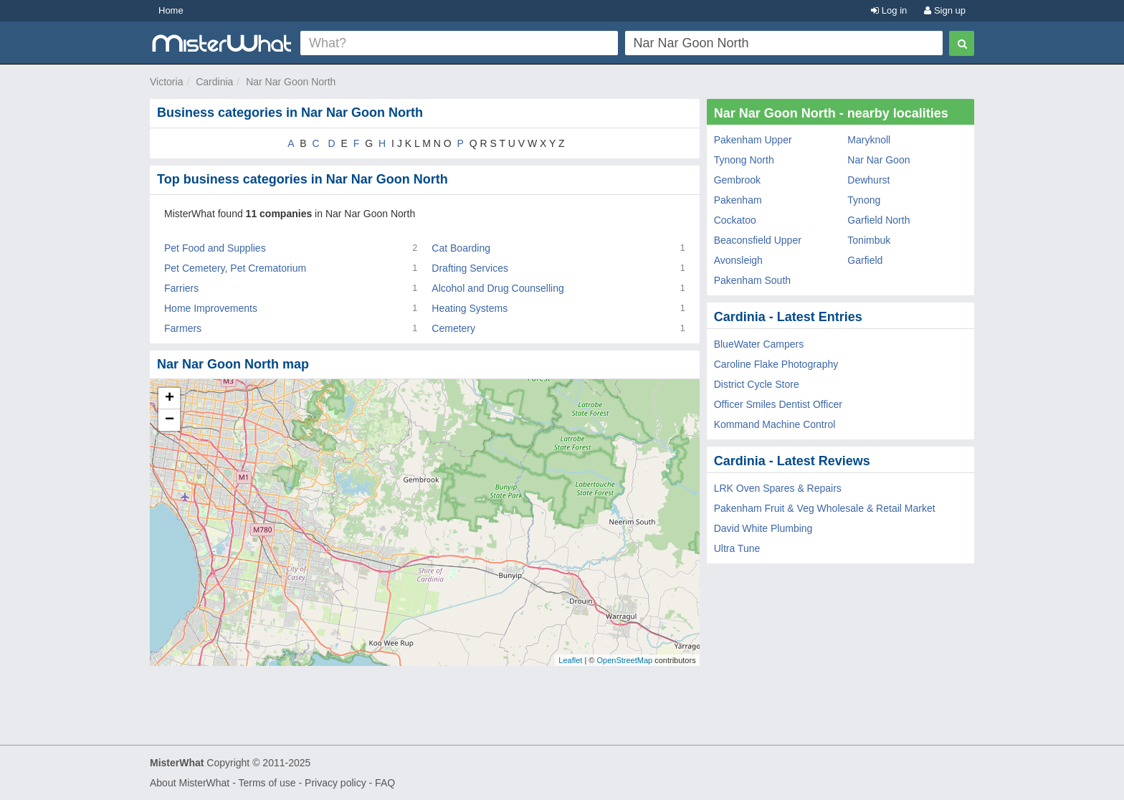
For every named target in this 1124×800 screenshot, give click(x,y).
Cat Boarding (461, 248)
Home (171, 10)
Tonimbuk (868, 240)
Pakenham (738, 200)
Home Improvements (210, 308)
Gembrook (737, 180)
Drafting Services (470, 268)
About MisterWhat (189, 783)
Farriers (181, 288)
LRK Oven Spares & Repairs (778, 488)
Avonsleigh (738, 260)
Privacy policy (335, 783)
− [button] (169, 420)
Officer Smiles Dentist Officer (778, 404)
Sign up (945, 10)
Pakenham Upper (753, 140)
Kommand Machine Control (775, 424)
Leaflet (570, 660)
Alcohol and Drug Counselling (497, 288)
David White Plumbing (763, 528)
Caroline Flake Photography (776, 364)
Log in (889, 10)
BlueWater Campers (759, 344)
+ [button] (169, 398)
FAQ (385, 783)
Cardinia (214, 81)
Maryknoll (868, 140)
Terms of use (266, 783)
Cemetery (453, 328)
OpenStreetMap (624, 660)
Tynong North (744, 160)
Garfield (864, 260)
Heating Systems (470, 308)
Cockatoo (735, 220)
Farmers (182, 328)
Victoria (166, 81)
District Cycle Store (756, 384)
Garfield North (878, 220)
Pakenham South (752, 280)
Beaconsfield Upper (757, 240)
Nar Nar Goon (878, 160)
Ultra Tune (737, 548)
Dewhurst (868, 180)
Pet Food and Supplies (215, 248)
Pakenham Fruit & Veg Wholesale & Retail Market (824, 508)
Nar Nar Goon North (290, 81)
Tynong (863, 200)
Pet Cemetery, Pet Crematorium (235, 268)
